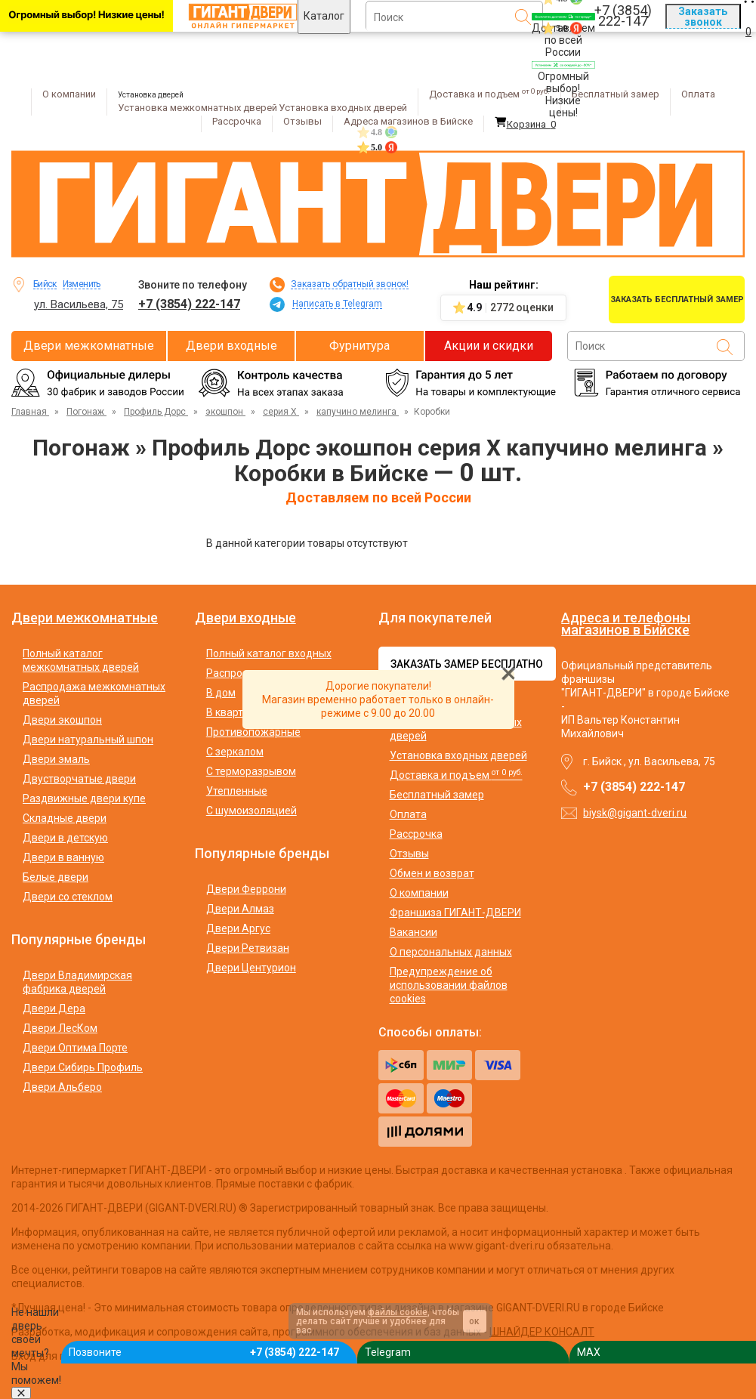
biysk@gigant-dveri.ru (635, 813)
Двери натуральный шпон (88, 739)
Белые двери (55, 877)
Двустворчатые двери (79, 779)
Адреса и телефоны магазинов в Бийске (625, 624)
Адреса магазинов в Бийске (408, 121)
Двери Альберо (62, 1087)
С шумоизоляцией (251, 811)
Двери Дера (54, 1008)
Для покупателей (435, 618)
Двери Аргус (238, 928)
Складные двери (64, 818)
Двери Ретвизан (247, 948)
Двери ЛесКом (60, 1028)
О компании (69, 94)
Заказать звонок (702, 16)
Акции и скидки (488, 345)
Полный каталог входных (269, 653)
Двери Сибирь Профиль (83, 1067)
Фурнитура (359, 345)
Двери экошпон (62, 720)
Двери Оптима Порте (75, 1048)
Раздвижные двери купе (84, 798)
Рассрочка (236, 121)
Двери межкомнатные (88, 345)
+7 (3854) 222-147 (189, 304)
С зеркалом (235, 752)
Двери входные (231, 345)
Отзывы (302, 121)
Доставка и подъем (489, 94)
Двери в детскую (65, 838)
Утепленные (236, 791)
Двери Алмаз (240, 909)
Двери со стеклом (68, 897)
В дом (221, 693)
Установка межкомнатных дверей (197, 107)
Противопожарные (253, 732)
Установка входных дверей (343, 107)
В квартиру (233, 712)
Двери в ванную (63, 857)
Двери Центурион (251, 968)
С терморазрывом (251, 771)
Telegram (388, 1352)
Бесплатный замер (615, 94)
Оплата (698, 94)
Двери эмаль (56, 759)
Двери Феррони (246, 889)
